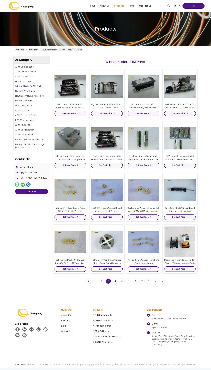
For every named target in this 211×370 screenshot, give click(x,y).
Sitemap (33, 366)
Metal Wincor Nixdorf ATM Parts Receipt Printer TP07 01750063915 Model (180, 108)
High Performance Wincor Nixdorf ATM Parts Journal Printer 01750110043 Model (106, 108)
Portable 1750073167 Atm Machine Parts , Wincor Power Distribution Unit (143, 108)
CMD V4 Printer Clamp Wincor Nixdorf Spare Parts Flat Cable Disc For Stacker (107, 265)
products (119, 5)
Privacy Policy (21, 366)
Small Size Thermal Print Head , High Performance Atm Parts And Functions (143, 160)
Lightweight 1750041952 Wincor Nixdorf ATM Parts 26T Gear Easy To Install (70, 265)
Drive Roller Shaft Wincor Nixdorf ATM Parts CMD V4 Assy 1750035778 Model (180, 213)
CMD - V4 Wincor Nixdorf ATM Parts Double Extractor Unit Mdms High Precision (107, 160)
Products (33, 49)
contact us (145, 5)
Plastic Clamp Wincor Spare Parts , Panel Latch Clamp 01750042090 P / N (143, 265)
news (131, 5)
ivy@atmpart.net (29, 172)
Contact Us (67, 333)
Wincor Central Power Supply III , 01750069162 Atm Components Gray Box (70, 160)
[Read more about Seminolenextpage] (88, 283)
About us (66, 317)
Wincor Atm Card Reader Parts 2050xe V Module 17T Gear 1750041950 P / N (70, 213)
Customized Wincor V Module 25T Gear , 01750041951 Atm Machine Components (143, 213)
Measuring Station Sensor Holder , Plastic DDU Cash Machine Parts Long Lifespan (180, 265)
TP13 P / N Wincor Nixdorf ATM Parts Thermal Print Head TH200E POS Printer (180, 160)
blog (63, 328)
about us (104, 5)
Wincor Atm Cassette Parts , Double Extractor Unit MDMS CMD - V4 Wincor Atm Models (70, 108)
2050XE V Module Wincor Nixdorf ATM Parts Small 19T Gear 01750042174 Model (107, 213)
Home (92, 5)
